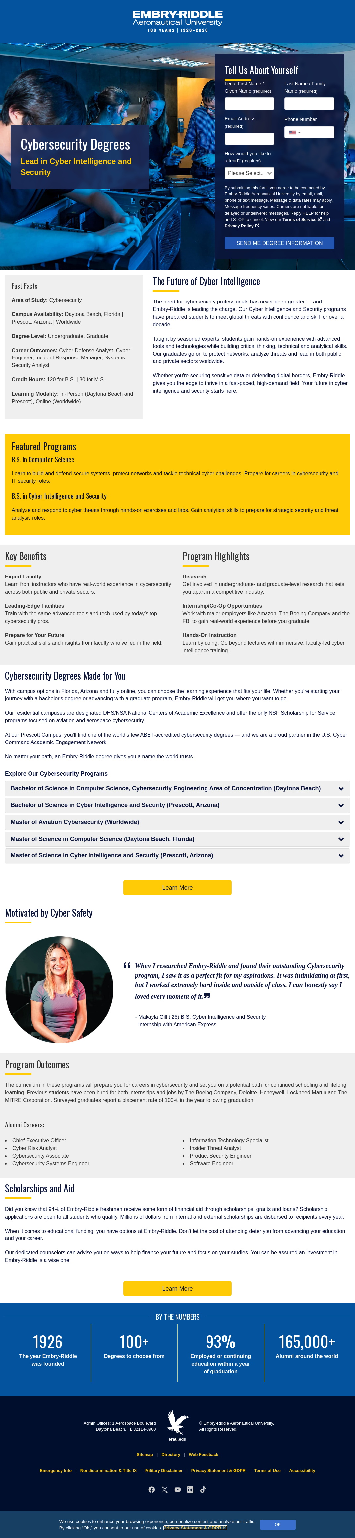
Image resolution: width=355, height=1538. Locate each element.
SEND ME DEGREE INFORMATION (279, 243)
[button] (294, 132)
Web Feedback (203, 1454)
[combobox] (250, 173)
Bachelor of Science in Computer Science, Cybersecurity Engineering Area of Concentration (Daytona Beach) (177, 788)
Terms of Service (302, 219)
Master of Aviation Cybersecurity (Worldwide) (177, 822)
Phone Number (300, 119)
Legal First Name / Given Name (248, 87)
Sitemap (145, 1454)
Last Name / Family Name (304, 87)
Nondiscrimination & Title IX (108, 1470)
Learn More (177, 887)
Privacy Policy (242, 225)
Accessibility (302, 1470)
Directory (171, 1454)
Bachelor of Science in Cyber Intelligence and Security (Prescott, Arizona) (177, 805)
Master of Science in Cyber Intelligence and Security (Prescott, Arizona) (177, 855)
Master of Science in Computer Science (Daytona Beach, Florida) (177, 839)
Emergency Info (56, 1470)
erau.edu (177, 1426)
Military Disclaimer (164, 1470)
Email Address (240, 122)
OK (278, 1524)
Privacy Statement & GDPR (195, 1527)
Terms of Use (267, 1470)
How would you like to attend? (248, 157)
